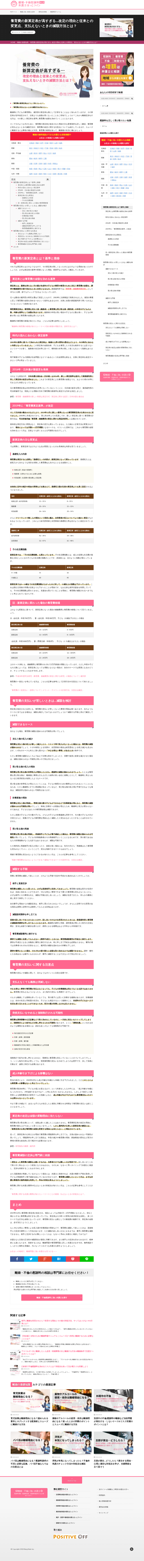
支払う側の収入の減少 (30, 211)
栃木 (60, 148)
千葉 (46, 148)
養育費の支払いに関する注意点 (25, 231)
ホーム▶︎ (105, 106)
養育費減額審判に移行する (31, 228)
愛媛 (63, 169)
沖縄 (65, 174)
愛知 (30, 158)
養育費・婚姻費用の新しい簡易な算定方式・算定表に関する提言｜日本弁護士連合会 (50, 396)
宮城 (46, 143)
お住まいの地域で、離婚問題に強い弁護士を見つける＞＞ (33, 1251)
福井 (54, 153)
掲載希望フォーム (55, 12)
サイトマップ (103, 1513)
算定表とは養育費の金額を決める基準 (31, 185)
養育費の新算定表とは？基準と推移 (26, 182)
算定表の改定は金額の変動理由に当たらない (33, 241)
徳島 (54, 169)
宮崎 (54, 174)
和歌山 (55, 163)
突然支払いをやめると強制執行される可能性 (33, 236)
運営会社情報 (43, 12)
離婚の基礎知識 (28, 32)
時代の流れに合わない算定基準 (29, 187)
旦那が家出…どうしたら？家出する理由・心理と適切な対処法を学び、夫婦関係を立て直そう (113, 1463)
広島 (45, 169)
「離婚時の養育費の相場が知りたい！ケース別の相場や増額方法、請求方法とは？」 (44, 326)
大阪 (30, 163)
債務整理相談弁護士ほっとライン (67, 1500)
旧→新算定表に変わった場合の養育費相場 (33, 203)
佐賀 (35, 174)
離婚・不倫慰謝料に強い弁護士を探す (52, 1297)
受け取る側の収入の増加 (30, 213)
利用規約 (102, 1495)
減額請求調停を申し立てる (31, 226)
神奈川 (36, 148)
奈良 (49, 163)
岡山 (40, 169)
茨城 (51, 148)
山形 (56, 143)
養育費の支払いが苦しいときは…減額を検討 (30, 206)
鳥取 (30, 169)
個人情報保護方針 (105, 1501)
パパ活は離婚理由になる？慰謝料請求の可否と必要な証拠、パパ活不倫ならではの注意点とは (29, 1463)
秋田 (51, 143)
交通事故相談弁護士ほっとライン (67, 1494)
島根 (35, 169)
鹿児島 (60, 174)
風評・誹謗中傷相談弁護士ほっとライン (69, 1517)
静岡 (40, 158)
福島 (60, 143)
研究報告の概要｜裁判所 (25, 1146)
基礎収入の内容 (27, 198)
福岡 (30, 174)
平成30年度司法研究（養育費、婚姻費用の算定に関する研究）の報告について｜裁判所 (51, 676)
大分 (49, 174)
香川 (59, 169)
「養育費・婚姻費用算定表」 (76, 289)
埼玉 (41, 148)
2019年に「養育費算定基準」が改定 (31, 193)
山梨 (30, 153)
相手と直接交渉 (27, 223)
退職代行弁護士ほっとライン (65, 1523)
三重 (45, 158)
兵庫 (35, 163)
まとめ (15, 247)
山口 (49, 169)
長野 (40, 153)
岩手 (41, 143)
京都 (40, 163)
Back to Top (72, 1481)
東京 (30, 148)
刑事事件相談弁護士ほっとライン (67, 1506)
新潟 (35, 153)
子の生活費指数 (27, 200)
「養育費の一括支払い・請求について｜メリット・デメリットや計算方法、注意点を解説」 (47, 690)
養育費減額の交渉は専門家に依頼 (30, 244)
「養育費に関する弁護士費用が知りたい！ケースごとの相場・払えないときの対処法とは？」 (48, 1194)
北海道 (31, 143)
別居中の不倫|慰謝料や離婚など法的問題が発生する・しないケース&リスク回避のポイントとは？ (113, 1421)
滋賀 (45, 163)
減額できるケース (24, 208)
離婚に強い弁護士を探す (27, 12)
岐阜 (35, 158)
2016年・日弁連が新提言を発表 (29, 190)
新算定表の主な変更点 (26, 195)
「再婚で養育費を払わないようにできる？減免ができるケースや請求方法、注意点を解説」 (47, 860)
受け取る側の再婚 (28, 218)
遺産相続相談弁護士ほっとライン (67, 1511)
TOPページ (13, 12)
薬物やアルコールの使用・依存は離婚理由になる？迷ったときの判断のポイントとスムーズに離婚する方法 (71, 1421)
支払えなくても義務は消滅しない (30, 234)
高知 (68, 169)
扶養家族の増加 (27, 216)
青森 (37, 143)
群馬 (56, 148)
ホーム (104, 126)
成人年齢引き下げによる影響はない (30, 239)
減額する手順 (22, 221)
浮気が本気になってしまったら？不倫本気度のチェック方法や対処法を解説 (71, 1462)
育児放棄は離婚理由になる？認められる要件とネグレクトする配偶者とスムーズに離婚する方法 (29, 1421)
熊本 (45, 174)
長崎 (40, 174)
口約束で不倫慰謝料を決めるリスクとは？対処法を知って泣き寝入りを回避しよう (54, 1366)
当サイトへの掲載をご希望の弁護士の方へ (114, 1489)
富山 (45, 153)
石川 (49, 153)
